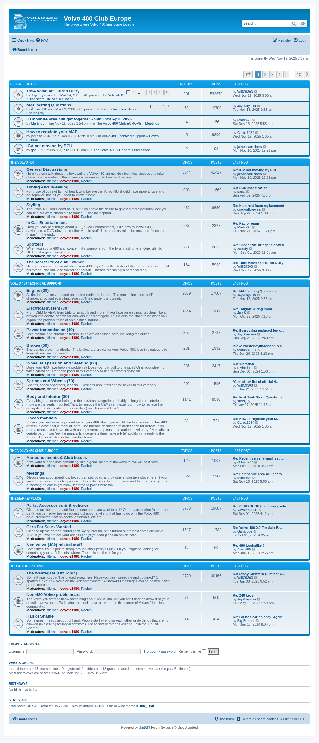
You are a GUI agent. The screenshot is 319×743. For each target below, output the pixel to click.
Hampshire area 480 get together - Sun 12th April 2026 (79, 119)
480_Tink (146, 706)
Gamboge (244, 531)
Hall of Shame (40, 616)
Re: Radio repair (246, 223)
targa (241, 191)
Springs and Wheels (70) (50, 381)
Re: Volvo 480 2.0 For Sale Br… (258, 528)
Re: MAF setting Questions (255, 291)
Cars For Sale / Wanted (48, 527)
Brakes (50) (37, 345)
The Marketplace (25, 498)
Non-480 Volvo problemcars (53, 594)
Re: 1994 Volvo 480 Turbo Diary (258, 263)
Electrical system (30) (47, 308)
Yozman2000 (247, 510)
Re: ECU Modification (250, 188)
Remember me (192, 651)
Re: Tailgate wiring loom (252, 309)
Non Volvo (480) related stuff (54, 544)
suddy (241, 401)
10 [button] (299, 74)
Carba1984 (245, 132)
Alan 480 (244, 549)
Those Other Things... (29, 566)
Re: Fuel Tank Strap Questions (257, 397)
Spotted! (34, 244)
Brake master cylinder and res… (259, 346)
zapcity (242, 249)
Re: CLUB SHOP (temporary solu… (261, 506)
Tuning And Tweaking (47, 187)
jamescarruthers (249, 147)
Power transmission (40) (50, 329)
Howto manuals (41, 418)
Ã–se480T (39, 109)
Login (14, 644)
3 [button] (272, 74)
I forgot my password (160, 651)
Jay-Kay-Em (40, 95)
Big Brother (246, 621)
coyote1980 (69, 181)
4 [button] (279, 74)
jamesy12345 (41, 136)
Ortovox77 (245, 462)
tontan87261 (246, 350)
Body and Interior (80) (47, 396)
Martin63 (38, 123)
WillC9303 (245, 92)
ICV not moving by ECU (49, 146)
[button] (248, 74)
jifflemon (52, 181)
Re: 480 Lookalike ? (249, 545)
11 (167, 92)
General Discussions (134, 150)
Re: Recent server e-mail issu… (258, 458)
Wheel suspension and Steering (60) (61, 363)
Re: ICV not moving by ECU (255, 170)
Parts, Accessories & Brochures (57, 505)
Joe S (241, 313)
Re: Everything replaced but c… (258, 330)
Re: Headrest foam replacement (258, 206)
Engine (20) (35, 113)
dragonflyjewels (249, 209)
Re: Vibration (243, 364)
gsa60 (35, 150)
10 (160, 92)
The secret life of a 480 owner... (53, 99)
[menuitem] (42, 40)
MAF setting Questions (48, 105)
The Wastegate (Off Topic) (51, 573)
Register (32, 644)
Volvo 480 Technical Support (118, 109)
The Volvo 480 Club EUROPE (118, 123)
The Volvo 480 (112, 95)
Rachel (86, 181)
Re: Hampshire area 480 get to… (259, 474)
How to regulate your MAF (51, 132)
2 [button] (265, 74)
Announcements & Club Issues (56, 457)
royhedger (245, 367)
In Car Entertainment (46, 222)
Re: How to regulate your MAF (257, 419)
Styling (33, 205)
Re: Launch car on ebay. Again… (259, 617)
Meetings (152, 123)
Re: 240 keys (243, 595)
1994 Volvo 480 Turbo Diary (52, 91)
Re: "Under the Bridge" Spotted (258, 245)
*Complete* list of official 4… (256, 382)
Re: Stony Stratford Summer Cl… (260, 574)
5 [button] (286, 74)
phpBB (143, 727)
